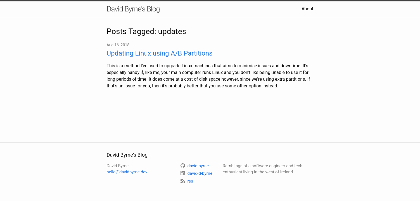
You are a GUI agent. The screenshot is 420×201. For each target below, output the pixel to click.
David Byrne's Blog (133, 9)
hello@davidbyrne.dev (127, 171)
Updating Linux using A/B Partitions (160, 53)
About (308, 8)
